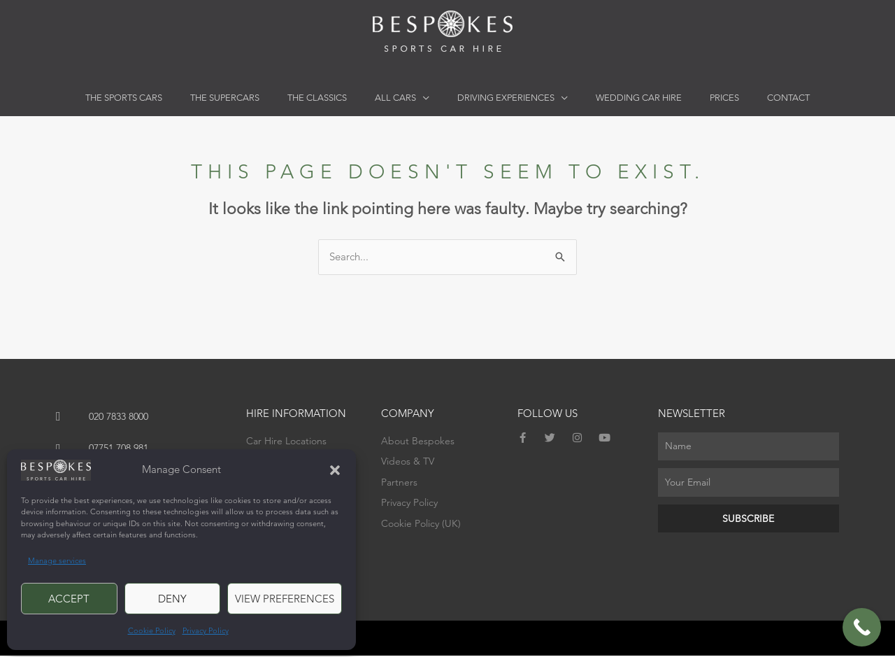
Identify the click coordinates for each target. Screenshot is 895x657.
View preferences (284, 598)
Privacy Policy (205, 630)
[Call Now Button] (862, 627)
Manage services (57, 560)
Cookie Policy (152, 630)
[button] (335, 470)
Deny (172, 598)
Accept (69, 598)
